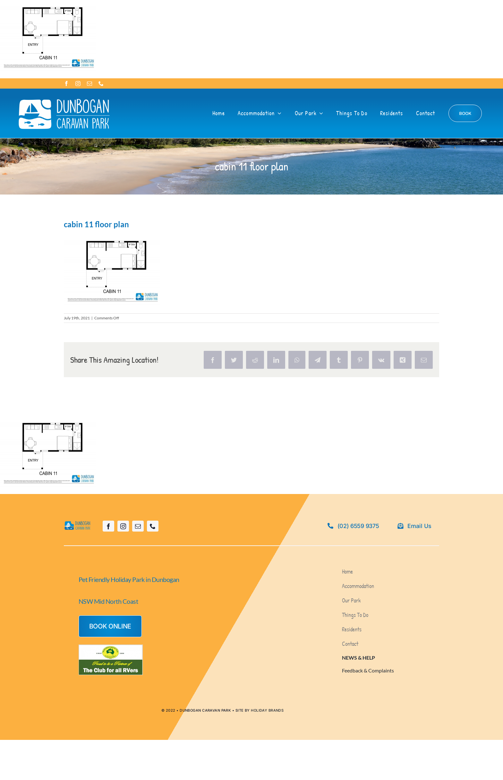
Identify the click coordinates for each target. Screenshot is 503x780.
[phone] (101, 83)
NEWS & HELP (358, 657)
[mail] (89, 83)
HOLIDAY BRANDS (267, 710)
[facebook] (66, 83)
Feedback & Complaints (368, 670)
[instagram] (78, 83)
